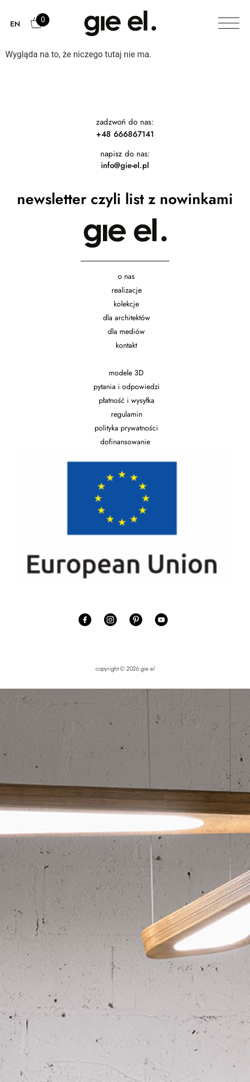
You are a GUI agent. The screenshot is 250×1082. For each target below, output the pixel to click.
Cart (37, 27)
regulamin (126, 414)
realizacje (126, 290)
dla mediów (126, 331)
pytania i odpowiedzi (126, 386)
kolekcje (126, 303)
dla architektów (126, 317)
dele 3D (131, 372)
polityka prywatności (126, 428)
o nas (126, 276)
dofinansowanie (126, 441)
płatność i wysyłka (126, 400)
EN (15, 24)
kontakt (126, 345)
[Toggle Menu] (228, 23)
